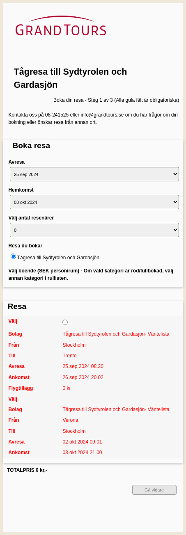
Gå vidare (154, 489)
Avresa (16, 162)
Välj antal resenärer (31, 218)
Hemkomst (20, 190)
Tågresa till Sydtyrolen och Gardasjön (70, 78)
